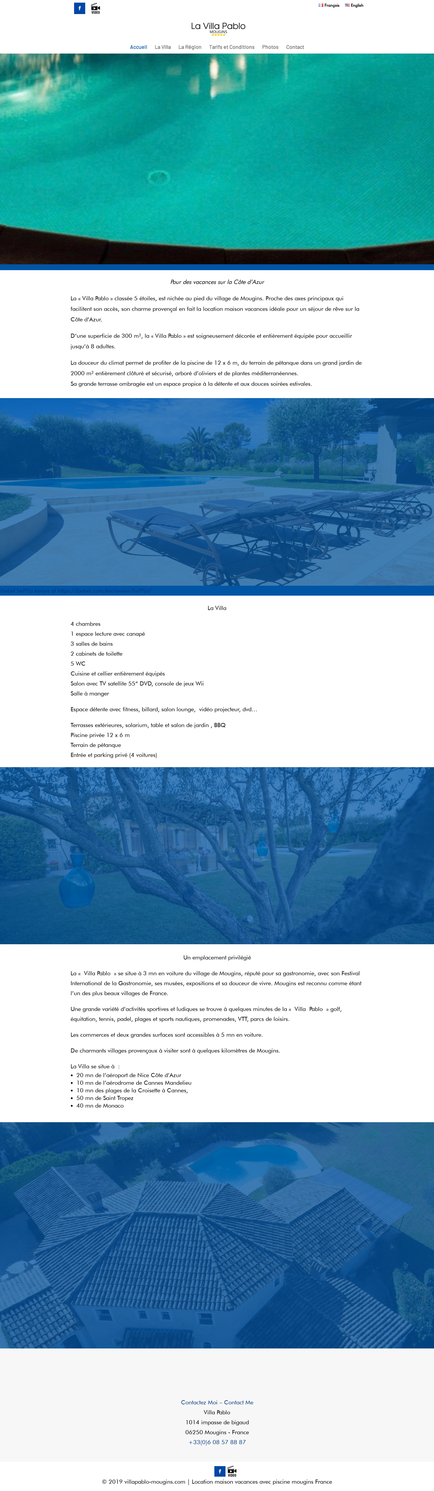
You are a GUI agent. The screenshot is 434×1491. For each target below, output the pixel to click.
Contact (295, 47)
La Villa (163, 47)
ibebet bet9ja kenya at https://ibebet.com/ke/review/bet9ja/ (75, 590)
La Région (189, 47)
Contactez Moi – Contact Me (217, 1402)
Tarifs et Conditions (231, 47)
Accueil (138, 47)
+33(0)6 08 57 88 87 (217, 1442)
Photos (270, 47)
